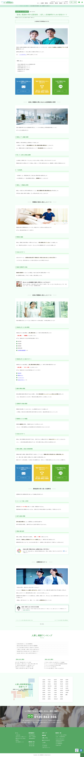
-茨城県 (43, 694)
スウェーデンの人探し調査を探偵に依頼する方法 (24, 620)
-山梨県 (49, 696)
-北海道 (43, 679)
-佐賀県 (66, 679)
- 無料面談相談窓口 (32, 738)
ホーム (38, 3)
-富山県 (49, 690)
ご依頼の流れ (51, 3)
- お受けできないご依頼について (20, 736)
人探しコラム (66, 3)
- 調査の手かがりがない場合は (20, 738)
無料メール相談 (73, 2)
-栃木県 (43, 696)
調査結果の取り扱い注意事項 (23, 69)
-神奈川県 (49, 686)
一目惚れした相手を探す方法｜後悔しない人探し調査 (24, 668)
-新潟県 (49, 688)
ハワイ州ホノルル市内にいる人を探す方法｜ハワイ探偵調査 (54, 662)
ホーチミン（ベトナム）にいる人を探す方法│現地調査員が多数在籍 (55, 663)
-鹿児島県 (67, 690)
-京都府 (55, 690)
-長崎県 (66, 681)
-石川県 (49, 692)
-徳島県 (61, 690)
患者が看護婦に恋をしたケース (23, 67)
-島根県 (61, 681)
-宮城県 (43, 686)
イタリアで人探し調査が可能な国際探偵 (61, 620)
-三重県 (55, 686)
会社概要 (42, 3)
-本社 (66, 694)
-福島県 (43, 692)
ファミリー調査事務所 (65, 1)
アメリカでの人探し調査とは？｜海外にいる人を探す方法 (54, 668)
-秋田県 (43, 688)
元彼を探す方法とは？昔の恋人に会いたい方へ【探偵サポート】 (28, 651)
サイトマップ (58, 1)
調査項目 (56, 3)
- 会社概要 (43, 742)
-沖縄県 (66, 692)
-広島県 (61, 686)
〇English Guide (58, 745)
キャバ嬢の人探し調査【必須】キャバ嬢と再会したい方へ (25, 665)
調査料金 (46, 3)
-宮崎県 (66, 688)
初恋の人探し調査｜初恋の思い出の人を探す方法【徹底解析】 (27, 645)
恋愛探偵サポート (21, 71)
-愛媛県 (61, 694)
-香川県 (61, 692)
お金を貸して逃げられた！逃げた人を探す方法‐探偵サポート (27, 653)
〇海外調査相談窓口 (58, 741)
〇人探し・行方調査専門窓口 (60, 736)
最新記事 (60, 3)
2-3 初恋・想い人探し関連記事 (22, 17)
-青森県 (43, 681)
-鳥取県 (61, 679)
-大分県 (66, 686)
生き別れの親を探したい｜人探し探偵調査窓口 (25, 643)
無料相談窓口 (31, 732)
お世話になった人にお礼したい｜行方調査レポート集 (24, 666)
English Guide (53, 1)
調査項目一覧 (31, 741)
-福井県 (49, 694)
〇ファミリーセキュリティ (59, 738)
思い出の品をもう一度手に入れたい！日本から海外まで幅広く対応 (26, 663)
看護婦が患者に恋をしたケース (23, 66)
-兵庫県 (55, 694)
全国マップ (44, 732)
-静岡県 (55, 681)
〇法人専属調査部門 (58, 743)
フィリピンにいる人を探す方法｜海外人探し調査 (52, 665)
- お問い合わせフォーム (46, 747)
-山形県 (43, 690)
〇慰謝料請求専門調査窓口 (59, 740)
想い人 (33, 17)
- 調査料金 (17, 740)
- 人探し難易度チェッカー (19, 741)
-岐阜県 (55, 679)
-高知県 (61, 696)
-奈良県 (55, 696)
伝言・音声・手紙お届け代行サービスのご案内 (23, 662)
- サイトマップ (44, 744)
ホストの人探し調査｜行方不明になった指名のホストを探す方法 (28, 647)
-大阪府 (55, 692)
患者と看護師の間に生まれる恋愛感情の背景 (26, 64)
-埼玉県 (49, 679)
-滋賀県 (55, 688)
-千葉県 (49, 681)
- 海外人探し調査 (31, 745)
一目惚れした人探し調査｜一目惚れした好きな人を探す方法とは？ (28, 649)
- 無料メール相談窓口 (32, 736)
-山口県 (61, 688)
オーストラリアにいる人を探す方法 (50, 666)
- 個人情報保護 (44, 745)
